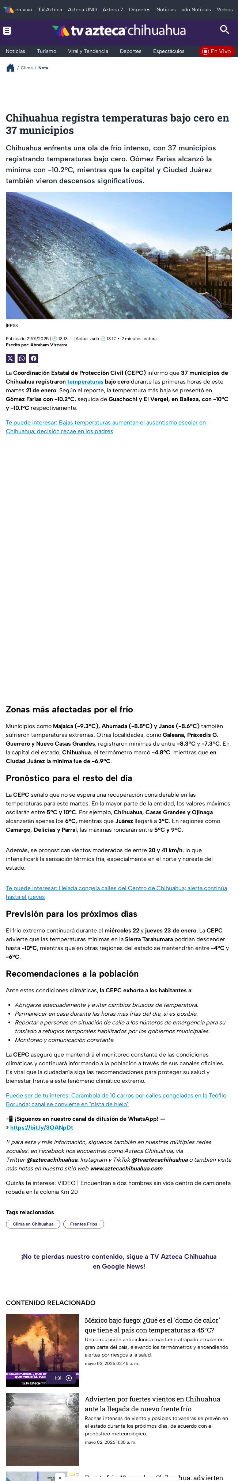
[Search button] (224, 30)
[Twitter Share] (10, 358)
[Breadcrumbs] (13, 67)
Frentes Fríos (83, 1224)
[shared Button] (22, 358)
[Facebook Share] (33, 358)
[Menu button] (13, 30)
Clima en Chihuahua (33, 1224)
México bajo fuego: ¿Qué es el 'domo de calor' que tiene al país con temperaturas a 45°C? (152, 1325)
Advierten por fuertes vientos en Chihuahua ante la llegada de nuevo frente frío (152, 1404)
